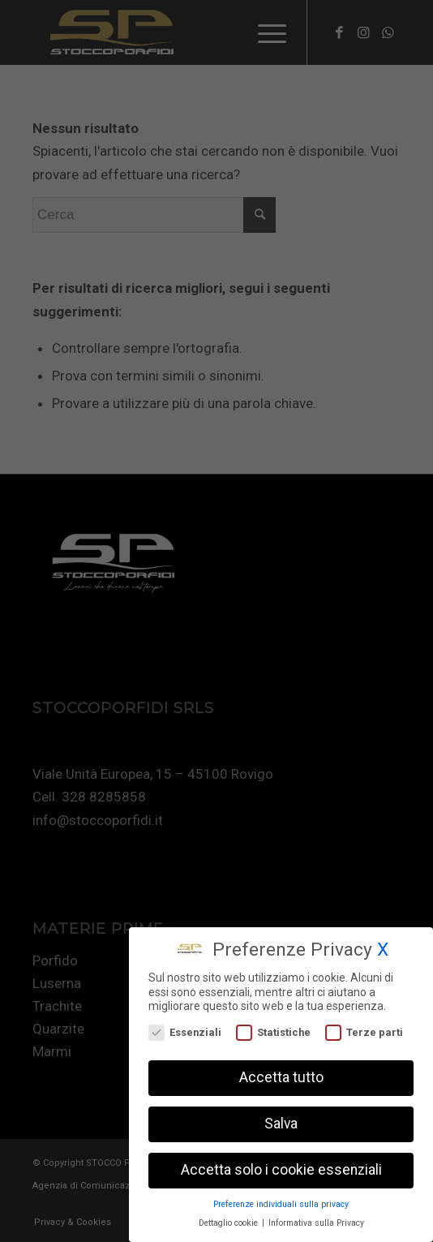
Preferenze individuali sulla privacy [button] (281, 1202)
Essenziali (184, 1030)
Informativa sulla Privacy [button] (316, 1221)
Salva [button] (281, 1123)
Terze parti (364, 1030)
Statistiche (273, 1030)
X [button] (382, 949)
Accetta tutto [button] (281, 1076)
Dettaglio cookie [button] (229, 1221)
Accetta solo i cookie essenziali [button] (281, 1169)
